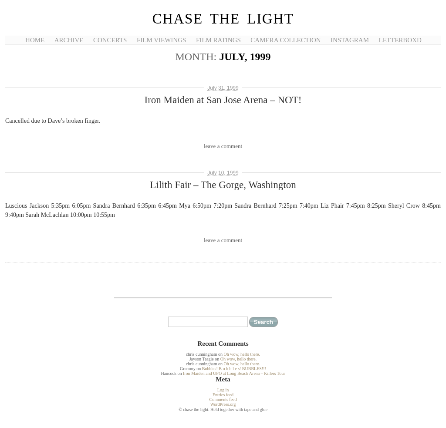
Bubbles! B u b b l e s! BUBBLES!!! (234, 368)
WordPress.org (223, 404)
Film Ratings (218, 40)
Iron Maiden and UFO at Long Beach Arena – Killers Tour (234, 373)
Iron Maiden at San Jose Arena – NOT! (223, 99)
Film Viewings (161, 40)
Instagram (350, 40)
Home (34, 40)
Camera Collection (285, 40)
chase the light (223, 19)
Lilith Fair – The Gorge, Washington (223, 184)
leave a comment (223, 146)
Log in (223, 390)
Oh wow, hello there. (241, 354)
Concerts (110, 40)
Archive (69, 40)
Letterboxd (400, 40)
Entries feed (223, 394)
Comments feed (223, 399)
